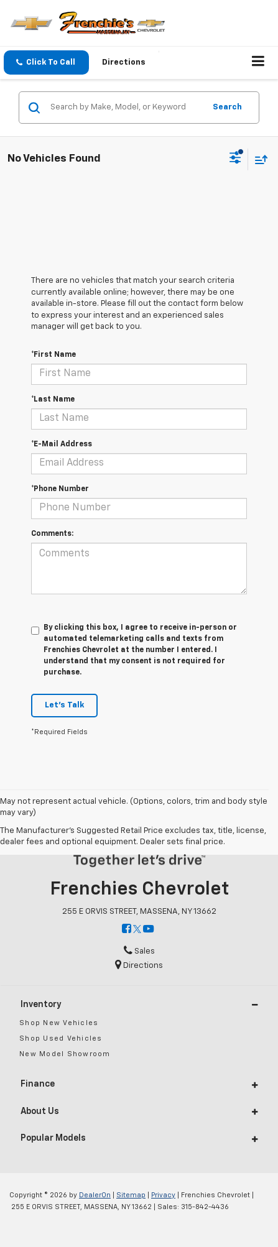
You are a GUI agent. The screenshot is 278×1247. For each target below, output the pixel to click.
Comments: (52, 534)
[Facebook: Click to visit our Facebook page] (126, 930)
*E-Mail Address (61, 444)
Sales (139, 951)
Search (227, 107)
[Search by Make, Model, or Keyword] (125, 107)
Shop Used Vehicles (61, 1038)
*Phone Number (60, 489)
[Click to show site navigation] (258, 63)
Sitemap (131, 1195)
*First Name (53, 355)
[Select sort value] (258, 159)
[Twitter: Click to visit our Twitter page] (137, 930)
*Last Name (53, 399)
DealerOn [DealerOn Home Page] (95, 1195)
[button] (46, 62)
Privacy (163, 1195)
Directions (124, 62)
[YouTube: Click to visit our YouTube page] (148, 930)
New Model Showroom (65, 1054)
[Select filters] (235, 159)
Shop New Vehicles (58, 1022)
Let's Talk (64, 705)
